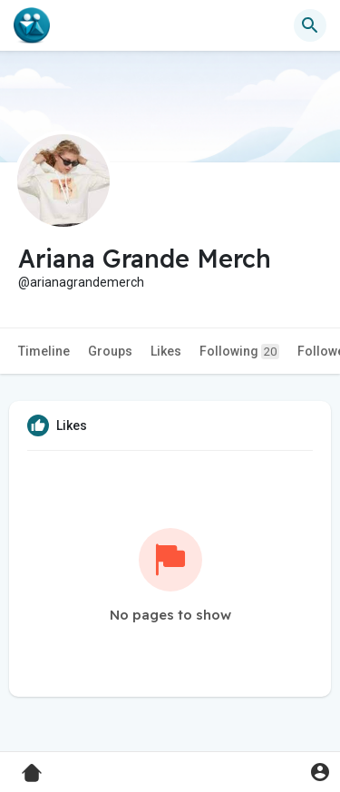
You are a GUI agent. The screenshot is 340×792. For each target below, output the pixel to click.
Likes (166, 351)
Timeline (44, 351)
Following (239, 351)
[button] (310, 25)
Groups (110, 351)
